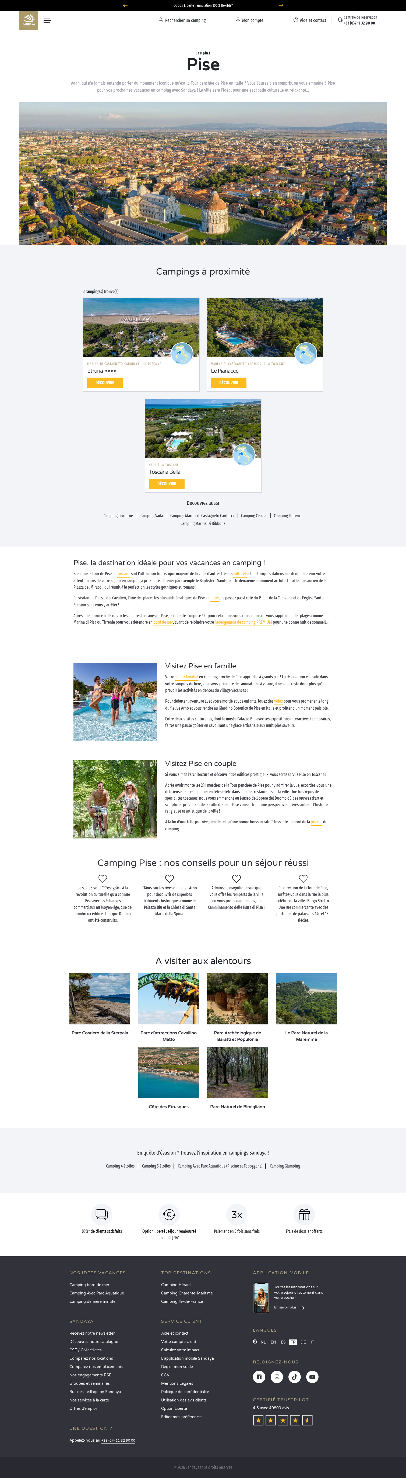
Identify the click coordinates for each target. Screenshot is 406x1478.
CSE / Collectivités (85, 1350)
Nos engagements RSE (90, 1375)
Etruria (95, 371)
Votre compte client (178, 1341)
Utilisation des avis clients (184, 1400)
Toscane (123, 573)
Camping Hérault (176, 1285)
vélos (278, 701)
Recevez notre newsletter (92, 1333)
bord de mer (163, 622)
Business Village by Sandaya (95, 1392)
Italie (214, 597)
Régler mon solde (177, 1367)
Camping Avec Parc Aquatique (96, 1293)
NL (263, 1342)
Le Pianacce (224, 371)
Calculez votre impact (180, 1350)
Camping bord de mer (89, 1285)
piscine (316, 821)
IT (312, 1342)
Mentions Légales (177, 1383)
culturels (240, 573)
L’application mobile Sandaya (187, 1358)
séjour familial (186, 676)
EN (273, 1342)
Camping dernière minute (92, 1301)
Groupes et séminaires (89, 1383)
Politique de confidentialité (185, 1392)
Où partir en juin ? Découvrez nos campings (203, 5)
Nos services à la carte (89, 1400)
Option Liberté (174, 1408)
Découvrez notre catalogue (93, 1341)
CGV (165, 1375)
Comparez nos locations (91, 1358)
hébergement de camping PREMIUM (243, 622)
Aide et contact (174, 1333)
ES (283, 1342)
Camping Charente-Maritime (187, 1293)
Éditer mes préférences (182, 1417)
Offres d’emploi (83, 1408)
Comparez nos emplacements (96, 1367)
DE (303, 1342)
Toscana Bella (164, 472)
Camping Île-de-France (182, 1301)
